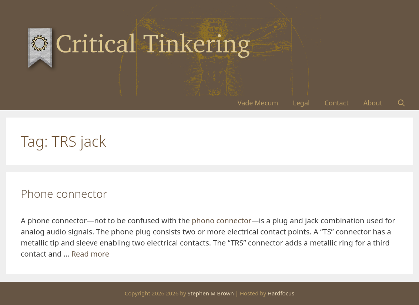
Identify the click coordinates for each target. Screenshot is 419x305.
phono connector (221, 221)
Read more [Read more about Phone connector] (90, 254)
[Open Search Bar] (401, 103)
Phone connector (64, 193)
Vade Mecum (258, 102)
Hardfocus (281, 293)
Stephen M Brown (211, 293)
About (372, 102)
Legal (301, 102)
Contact (337, 102)
